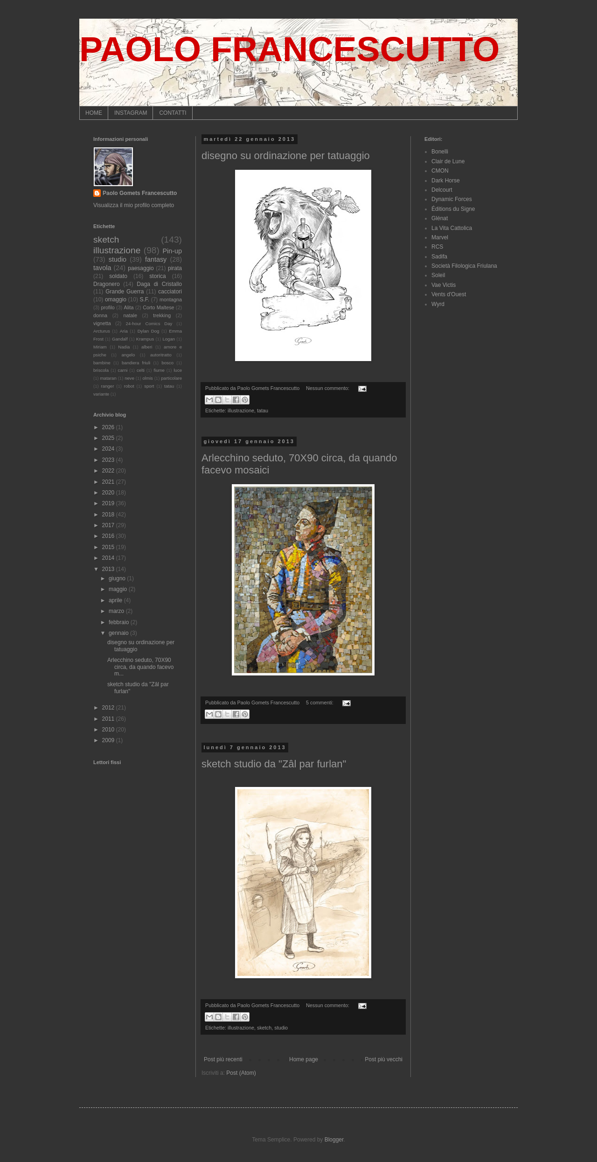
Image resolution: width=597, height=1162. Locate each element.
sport (149, 386)
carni (123, 370)
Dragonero (106, 284)
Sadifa (439, 256)
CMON (440, 170)
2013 (109, 569)
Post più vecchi (384, 1059)
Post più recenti (223, 1059)
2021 (109, 482)
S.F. (144, 299)
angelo (128, 354)
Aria (124, 331)
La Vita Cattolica (451, 228)
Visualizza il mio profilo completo (133, 205)
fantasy (156, 259)
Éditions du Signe (453, 209)
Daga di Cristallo (159, 284)
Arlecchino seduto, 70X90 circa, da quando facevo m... (140, 667)
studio (281, 1027)
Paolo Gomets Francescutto (140, 193)
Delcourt (441, 190)
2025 (109, 438)
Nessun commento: (328, 388)
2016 (109, 536)
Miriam (100, 346)
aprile (116, 600)
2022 (109, 470)
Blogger (334, 1139)
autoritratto (161, 354)
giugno (118, 578)
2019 (109, 503)
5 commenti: (320, 702)
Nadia (124, 346)
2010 (109, 729)
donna (100, 315)
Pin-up (172, 251)
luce (178, 370)
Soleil (438, 275)
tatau (262, 410)
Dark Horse (445, 180)
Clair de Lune (448, 161)
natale (130, 315)
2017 (109, 525)
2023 (109, 460)
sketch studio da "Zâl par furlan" (273, 764)
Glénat (439, 218)
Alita (128, 307)
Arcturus (101, 331)
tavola (102, 267)
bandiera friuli (136, 362)
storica (157, 276)
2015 (109, 547)
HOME (93, 113)
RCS (437, 247)
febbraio (120, 622)
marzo (117, 611)
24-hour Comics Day (149, 323)
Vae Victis (443, 285)
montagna (171, 299)
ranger (107, 386)
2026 (109, 427)
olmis (147, 378)
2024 (109, 448)
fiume (158, 370)
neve (129, 378)
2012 (109, 707)
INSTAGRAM (130, 113)
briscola (101, 370)
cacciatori (170, 291)
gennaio (119, 633)
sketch (264, 1027)
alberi (146, 346)
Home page (303, 1059)
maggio (119, 589)
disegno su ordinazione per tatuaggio (285, 155)
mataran (108, 378)
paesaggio (140, 268)
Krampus (145, 338)
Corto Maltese (158, 307)
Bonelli (439, 151)
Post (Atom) (241, 1073)
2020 (109, 492)
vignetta (102, 323)
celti (141, 370)
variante (101, 394)
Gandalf (120, 338)
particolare (171, 378)
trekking (162, 315)
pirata (175, 268)
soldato (118, 276)
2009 (109, 740)
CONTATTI (172, 113)
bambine (102, 362)
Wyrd (437, 304)
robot (129, 386)
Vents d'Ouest (448, 294)
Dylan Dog (149, 331)
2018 (109, 514)
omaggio (115, 299)
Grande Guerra (124, 291)
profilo (107, 307)
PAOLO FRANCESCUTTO (289, 49)
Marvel (439, 237)
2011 (109, 719)
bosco (167, 362)
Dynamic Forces (451, 199)
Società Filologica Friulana (464, 266)
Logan (168, 338)
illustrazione (241, 410)
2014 (109, 558)
